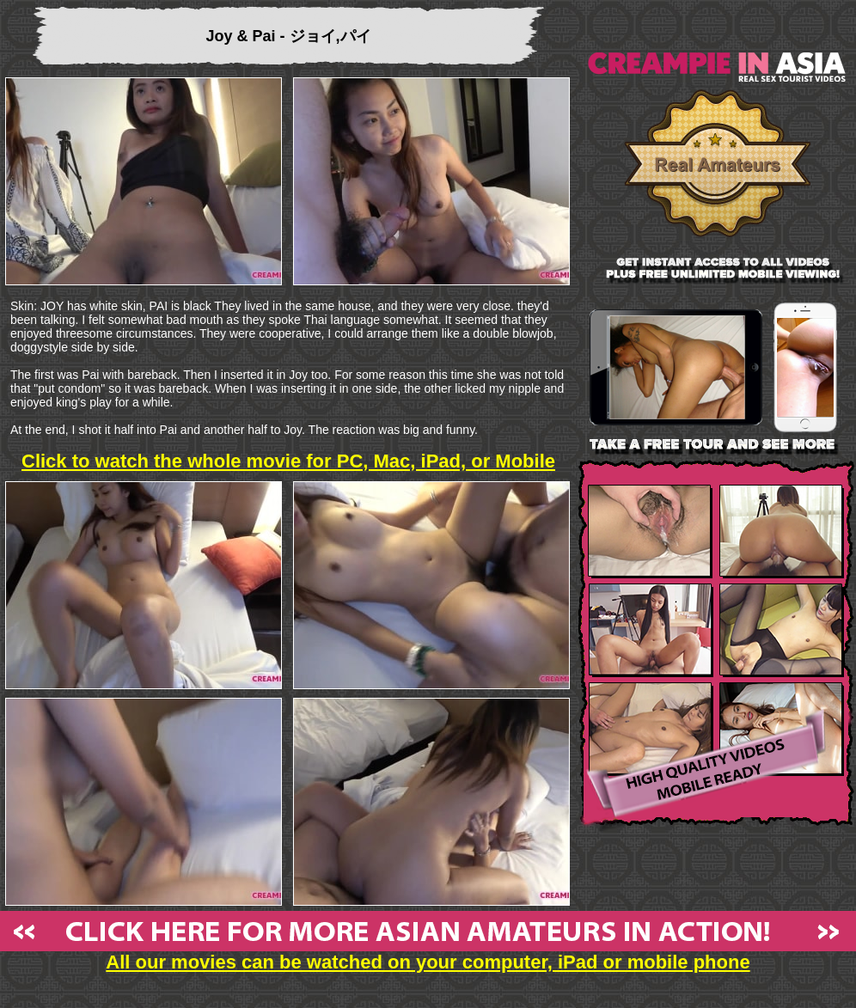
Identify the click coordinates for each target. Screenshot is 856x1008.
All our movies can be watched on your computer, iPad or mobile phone (428, 953)
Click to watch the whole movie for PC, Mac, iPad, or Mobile (288, 461)
